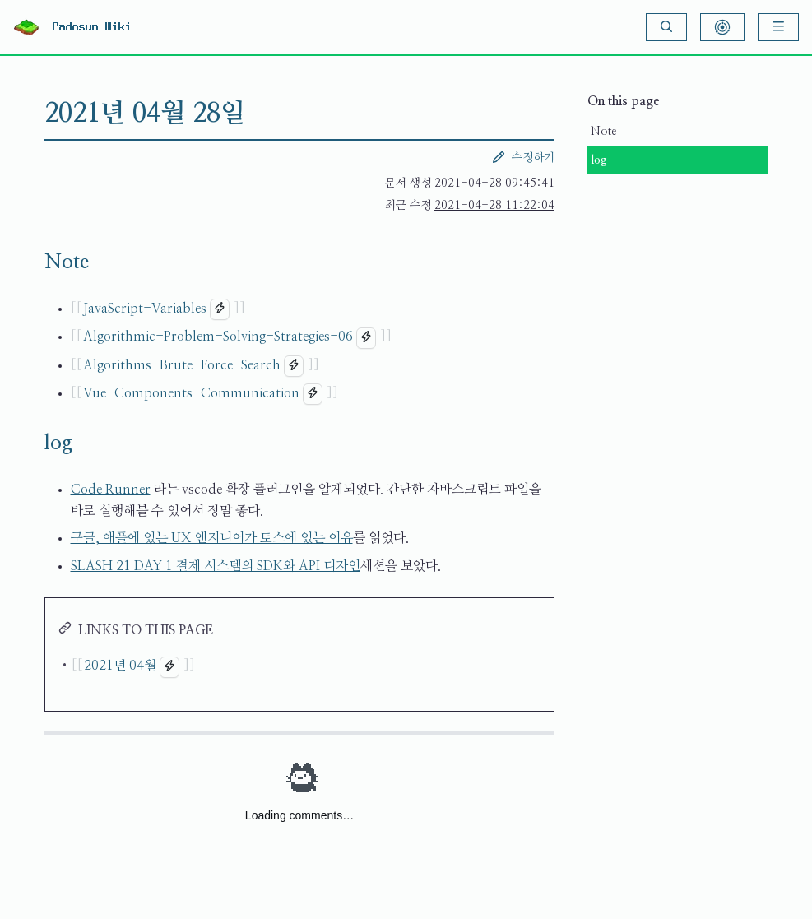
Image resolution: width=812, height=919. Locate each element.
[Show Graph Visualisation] (722, 27)
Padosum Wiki (92, 27)
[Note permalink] (31, 262)
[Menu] (778, 27)
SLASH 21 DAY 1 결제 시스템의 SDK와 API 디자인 (215, 566)
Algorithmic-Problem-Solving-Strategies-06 (218, 336)
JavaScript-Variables (144, 308)
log (599, 160)
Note (603, 131)
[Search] (666, 27)
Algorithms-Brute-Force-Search (182, 365)
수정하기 (523, 157)
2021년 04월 (120, 665)
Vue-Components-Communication (191, 393)
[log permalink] (31, 443)
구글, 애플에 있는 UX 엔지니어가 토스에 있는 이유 (212, 538)
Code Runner (111, 489)
